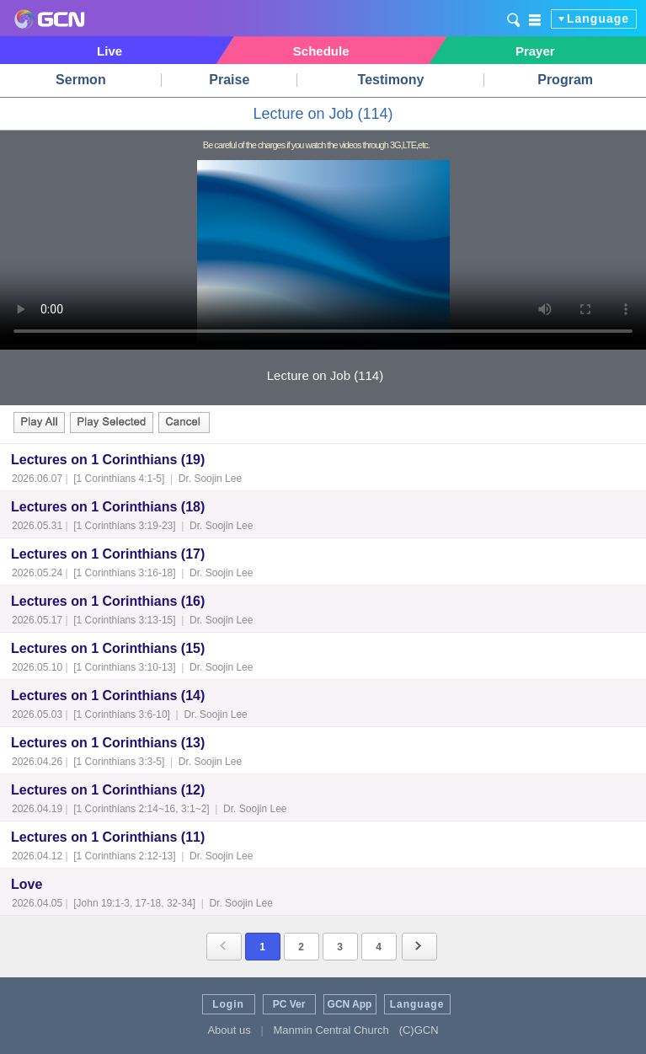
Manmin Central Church (331, 1030)
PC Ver (289, 1004)
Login (228, 1004)
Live (109, 51)
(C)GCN (419, 1030)
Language (598, 18)
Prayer (535, 51)
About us (228, 1030)
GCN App (350, 1004)
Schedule (321, 51)
